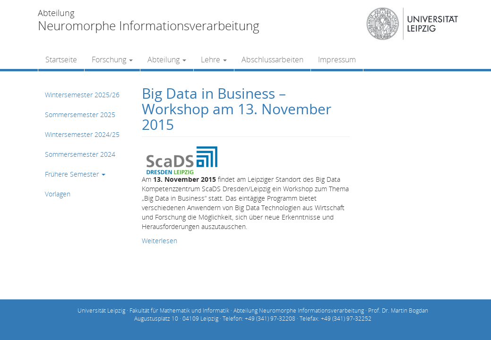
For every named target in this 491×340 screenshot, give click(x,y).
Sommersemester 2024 (80, 154)
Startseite (61, 59)
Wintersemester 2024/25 (82, 134)
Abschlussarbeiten (272, 59)
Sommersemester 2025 (80, 114)
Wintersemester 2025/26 (82, 94)
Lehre (214, 59)
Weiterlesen (159, 240)
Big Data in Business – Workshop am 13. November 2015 (236, 109)
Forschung (112, 59)
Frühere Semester (75, 174)
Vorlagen (57, 193)
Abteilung (166, 59)
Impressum (337, 59)
